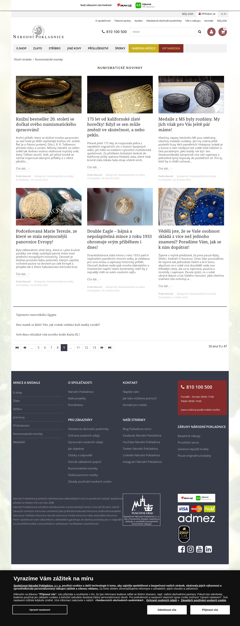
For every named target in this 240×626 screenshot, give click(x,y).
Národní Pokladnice (80, 392)
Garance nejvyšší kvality (193, 449)
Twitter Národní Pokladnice (140, 448)
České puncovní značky (83, 475)
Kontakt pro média (135, 405)
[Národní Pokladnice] (38, 31)
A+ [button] (225, 14)
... (32, 347)
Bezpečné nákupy (189, 436)
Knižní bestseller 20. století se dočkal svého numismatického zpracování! (46, 124)
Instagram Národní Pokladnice (142, 462)
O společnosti (103, 20)
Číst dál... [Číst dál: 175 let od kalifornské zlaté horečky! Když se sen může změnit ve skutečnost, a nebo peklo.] (93, 167)
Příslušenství (98, 48)
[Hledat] (163, 32)
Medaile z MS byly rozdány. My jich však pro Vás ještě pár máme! (189, 124)
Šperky (120, 48)
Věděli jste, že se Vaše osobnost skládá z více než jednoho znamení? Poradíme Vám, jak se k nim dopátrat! (189, 239)
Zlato (37, 48)
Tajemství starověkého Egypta (36, 315)
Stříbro (55, 48)
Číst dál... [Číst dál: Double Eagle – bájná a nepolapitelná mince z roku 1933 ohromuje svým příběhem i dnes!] (93, 279)
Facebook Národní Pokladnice (142, 435)
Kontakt (208, 20)
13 (94, 347)
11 (78, 347)
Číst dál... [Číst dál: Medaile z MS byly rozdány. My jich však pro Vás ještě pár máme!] (164, 168)
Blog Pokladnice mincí (137, 429)
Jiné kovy (74, 48)
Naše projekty (77, 398)
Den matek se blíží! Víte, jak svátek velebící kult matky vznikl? (58, 325)
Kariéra (138, 20)
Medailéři (19, 442)
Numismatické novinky (60, 176)
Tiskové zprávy (122, 20)
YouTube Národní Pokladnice (141, 442)
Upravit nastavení (39, 610)
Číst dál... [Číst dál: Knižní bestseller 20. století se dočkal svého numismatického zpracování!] (22, 168)
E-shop (21, 48)
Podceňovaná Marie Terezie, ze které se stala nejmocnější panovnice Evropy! (46, 236)
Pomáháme (75, 405)
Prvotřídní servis (188, 442)
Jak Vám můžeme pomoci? (140, 398)
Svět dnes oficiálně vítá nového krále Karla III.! (48, 334)
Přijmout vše (210, 610)
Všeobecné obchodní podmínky (164, 20)
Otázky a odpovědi (80, 455)
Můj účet (222, 20)
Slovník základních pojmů (84, 462)
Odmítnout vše (167, 610)
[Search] (200, 32)
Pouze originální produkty (194, 455)
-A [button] (221, 14)
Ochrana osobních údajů (84, 435)
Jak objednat (76, 448)
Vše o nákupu (193, 20)
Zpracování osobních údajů (85, 442)
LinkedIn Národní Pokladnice (141, 455)
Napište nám (131, 392)
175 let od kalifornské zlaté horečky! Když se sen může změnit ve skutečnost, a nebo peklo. (116, 127)
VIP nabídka (171, 48)
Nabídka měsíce (143, 48)
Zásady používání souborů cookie (89, 481)
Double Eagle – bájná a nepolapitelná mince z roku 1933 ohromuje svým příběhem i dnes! (119, 239)
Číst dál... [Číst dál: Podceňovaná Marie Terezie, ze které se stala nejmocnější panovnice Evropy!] (22, 274)
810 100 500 (114, 31)
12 (86, 347)
